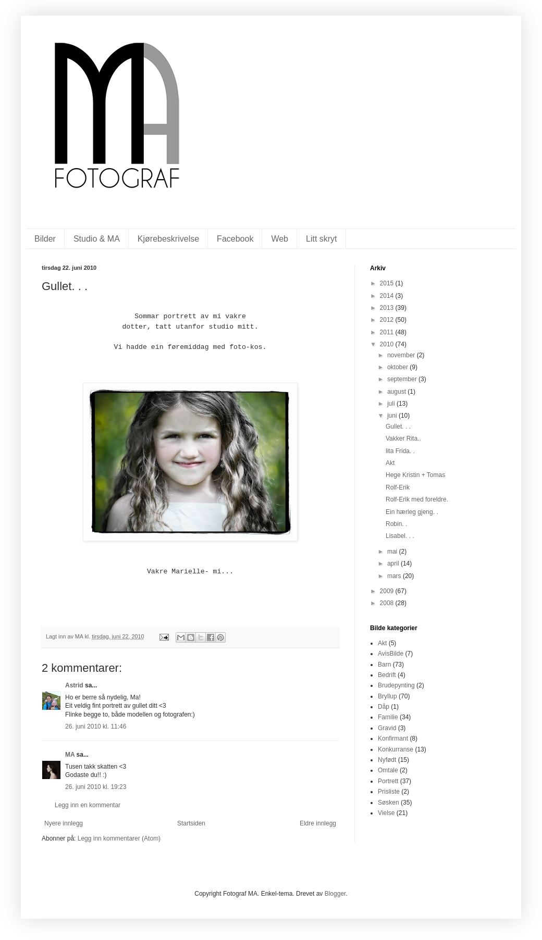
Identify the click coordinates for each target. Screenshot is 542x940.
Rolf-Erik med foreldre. (417, 499)
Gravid (387, 728)
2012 (388, 319)
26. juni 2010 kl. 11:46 (95, 726)
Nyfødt (387, 759)
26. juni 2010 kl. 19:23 (95, 787)
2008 (388, 603)
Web (279, 238)
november (402, 355)
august (397, 391)
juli (392, 403)
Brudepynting (396, 685)
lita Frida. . (400, 451)
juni (393, 415)
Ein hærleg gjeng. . (412, 512)
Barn (384, 664)
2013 (388, 307)
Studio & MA (96, 238)
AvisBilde (390, 653)
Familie (388, 717)
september (402, 379)
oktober (398, 367)
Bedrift (387, 675)
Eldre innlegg (318, 823)
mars (395, 576)
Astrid (74, 685)
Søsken (388, 802)
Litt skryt (321, 238)
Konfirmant (393, 738)
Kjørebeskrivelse (168, 238)
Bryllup (387, 696)
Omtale (388, 770)
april (394, 563)
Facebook (235, 238)
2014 (388, 295)
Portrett (388, 781)
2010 (388, 344)
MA (70, 754)
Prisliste (389, 791)
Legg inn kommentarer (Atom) (119, 838)
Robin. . (396, 524)
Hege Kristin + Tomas (415, 475)
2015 (388, 283)
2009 (388, 591)
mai (393, 551)
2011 (388, 332)
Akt (390, 463)
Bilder (45, 238)
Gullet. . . (398, 426)
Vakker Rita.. (403, 438)
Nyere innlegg (63, 823)
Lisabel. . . (400, 536)
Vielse (386, 813)
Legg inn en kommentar (87, 805)
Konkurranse (395, 749)
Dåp (383, 706)
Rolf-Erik (398, 487)
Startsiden (191, 823)
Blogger (335, 893)
